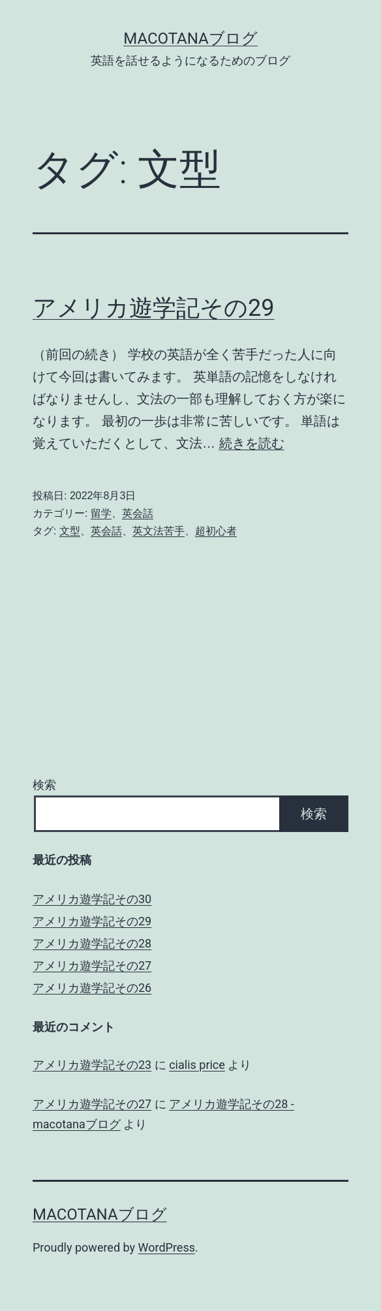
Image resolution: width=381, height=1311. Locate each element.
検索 (44, 785)
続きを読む (251, 443)
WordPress (166, 1247)
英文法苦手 (158, 530)
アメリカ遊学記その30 (92, 899)
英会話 (137, 513)
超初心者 (216, 530)
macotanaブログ (190, 38)
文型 (69, 530)
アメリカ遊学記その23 (92, 1065)
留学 (101, 513)
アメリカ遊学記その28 (92, 943)
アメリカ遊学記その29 (153, 308)
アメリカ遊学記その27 (92, 965)
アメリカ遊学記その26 (92, 988)
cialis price (197, 1065)
